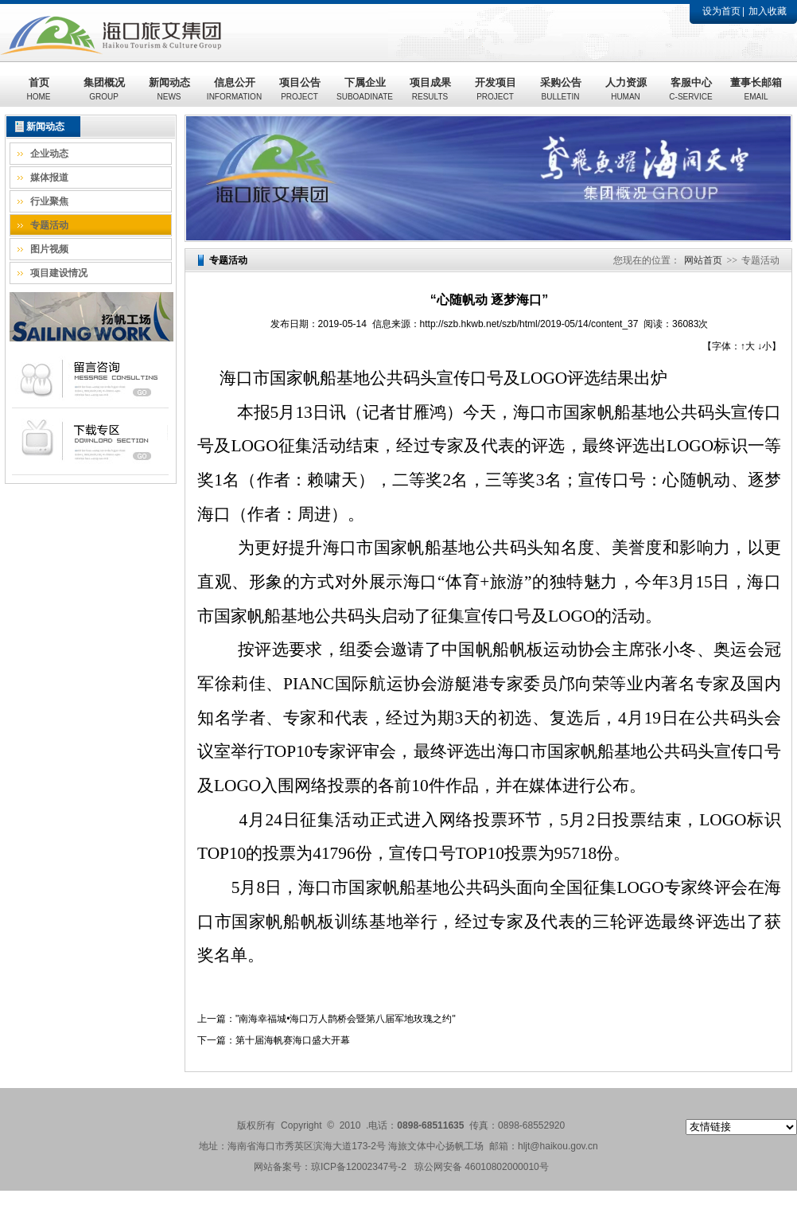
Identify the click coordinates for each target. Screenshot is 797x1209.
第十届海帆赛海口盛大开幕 (292, 1040)
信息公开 (234, 88)
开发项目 (495, 88)
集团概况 (104, 88)
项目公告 (300, 88)
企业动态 (49, 153)
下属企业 (364, 88)
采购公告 (560, 88)
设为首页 (721, 11)
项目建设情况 (58, 273)
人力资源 (626, 88)
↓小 (764, 346)
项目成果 (430, 88)
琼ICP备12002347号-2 (358, 1166)
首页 (39, 88)
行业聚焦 (49, 201)
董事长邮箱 (756, 88)
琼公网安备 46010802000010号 (481, 1166)
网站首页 (703, 260)
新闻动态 (169, 88)
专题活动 (49, 225)
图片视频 (49, 249)
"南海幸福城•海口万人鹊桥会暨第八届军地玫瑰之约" (345, 1018)
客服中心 (690, 88)
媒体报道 (49, 177)
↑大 (748, 346)
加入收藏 (767, 11)
